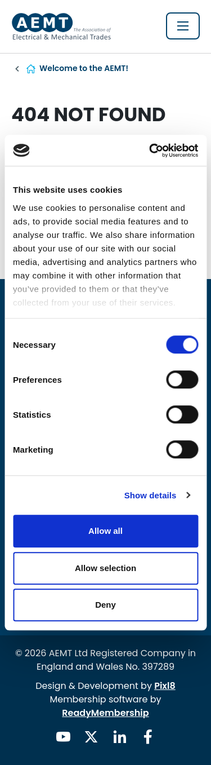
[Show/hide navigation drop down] (183, 25)
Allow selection (105, 568)
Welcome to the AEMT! (83, 68)
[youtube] (63, 737)
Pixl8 (165, 685)
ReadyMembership (105, 712)
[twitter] (91, 737)
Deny (105, 604)
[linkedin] (120, 737)
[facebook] (148, 737)
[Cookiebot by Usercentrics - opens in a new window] (150, 150)
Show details (150, 495)
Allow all (105, 531)
